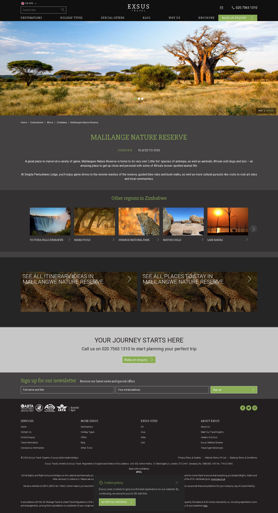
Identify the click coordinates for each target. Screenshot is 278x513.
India (143, 437)
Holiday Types (87, 432)
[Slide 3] (142, 99)
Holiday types (71, 17)
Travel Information (29, 442)
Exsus (139, 7)
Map (261, 110)
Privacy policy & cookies (189, 457)
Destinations (31, 17)
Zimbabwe (62, 122)
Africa (50, 122)
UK (142, 427)
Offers (84, 437)
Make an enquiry (238, 18)
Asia (143, 432)
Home (24, 122)
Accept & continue (117, 502)
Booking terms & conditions (243, 457)
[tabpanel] (139, 240)
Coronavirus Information (32, 448)
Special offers (113, 17)
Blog (146, 17)
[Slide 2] (139, 99)
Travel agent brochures (212, 448)
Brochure (206, 17)
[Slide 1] (136, 99)
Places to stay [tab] (149, 150)
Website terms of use (215, 457)
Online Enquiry (28, 437)
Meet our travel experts (212, 432)
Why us (174, 17)
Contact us (26, 432)
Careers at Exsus (209, 437)
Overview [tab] (125, 150)
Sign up (234, 390)
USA (143, 442)
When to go (86, 448)
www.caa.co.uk (218, 479)
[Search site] (40, 10)
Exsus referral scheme (212, 442)
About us (205, 427)
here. (205, 505)
